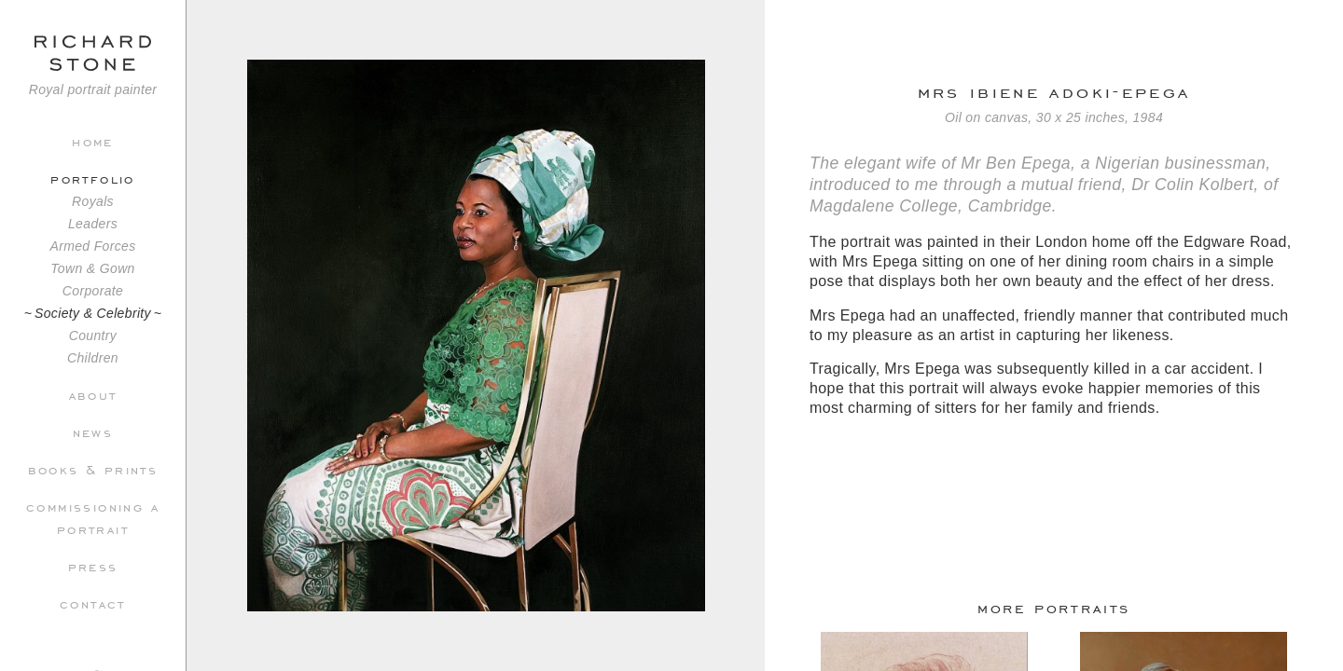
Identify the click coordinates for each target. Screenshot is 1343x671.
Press (93, 565)
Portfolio (92, 178)
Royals (93, 201)
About (93, 394)
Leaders (93, 223)
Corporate (92, 290)
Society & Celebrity (93, 313)
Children (92, 357)
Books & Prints (93, 468)
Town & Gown (92, 268)
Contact (93, 603)
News (93, 431)
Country (93, 335)
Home (93, 140)
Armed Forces (92, 246)
